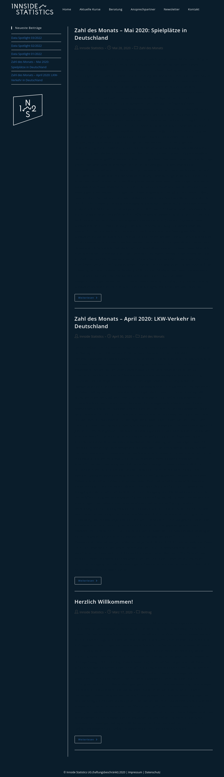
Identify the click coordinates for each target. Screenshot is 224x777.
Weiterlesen (90, 298)
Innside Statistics (92, 48)
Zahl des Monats (151, 48)
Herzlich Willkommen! (104, 601)
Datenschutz (152, 772)
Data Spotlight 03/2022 (26, 38)
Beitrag (146, 612)
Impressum (135, 772)
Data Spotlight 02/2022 (26, 46)
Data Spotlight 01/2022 (26, 54)
